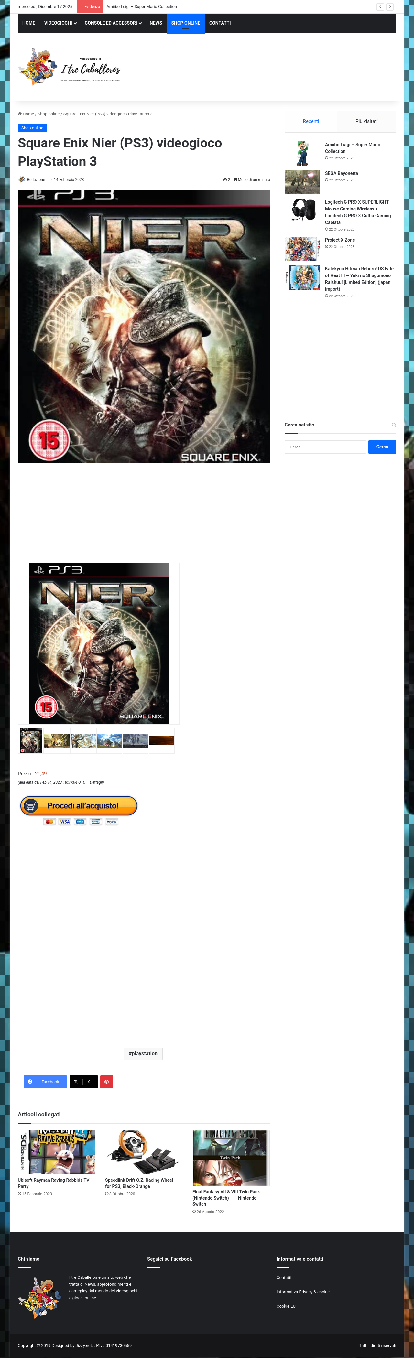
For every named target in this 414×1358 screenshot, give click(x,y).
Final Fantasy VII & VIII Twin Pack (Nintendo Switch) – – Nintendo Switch (226, 1198)
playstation (145, 1054)
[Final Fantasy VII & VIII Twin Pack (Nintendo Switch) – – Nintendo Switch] (231, 1158)
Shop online (49, 114)
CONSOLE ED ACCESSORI (111, 23)
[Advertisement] (271, 67)
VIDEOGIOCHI (58, 23)
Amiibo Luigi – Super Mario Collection (141, 6)
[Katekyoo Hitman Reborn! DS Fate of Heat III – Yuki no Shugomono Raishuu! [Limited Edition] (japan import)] (302, 278)
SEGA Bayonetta (341, 174)
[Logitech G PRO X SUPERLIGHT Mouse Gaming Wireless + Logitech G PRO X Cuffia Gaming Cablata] (302, 212)
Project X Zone (340, 240)
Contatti (284, 1278)
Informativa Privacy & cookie (303, 1292)
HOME (28, 23)
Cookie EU (286, 1306)
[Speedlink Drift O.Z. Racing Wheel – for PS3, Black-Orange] (144, 1153)
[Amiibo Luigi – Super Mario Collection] (302, 154)
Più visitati (366, 121)
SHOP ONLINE (185, 23)
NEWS (156, 23)
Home (26, 114)
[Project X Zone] (302, 250)
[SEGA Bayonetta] (302, 183)
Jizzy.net (83, 1346)
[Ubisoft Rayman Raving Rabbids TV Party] (56, 1153)
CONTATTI (220, 23)
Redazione (38, 180)
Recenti (311, 121)
